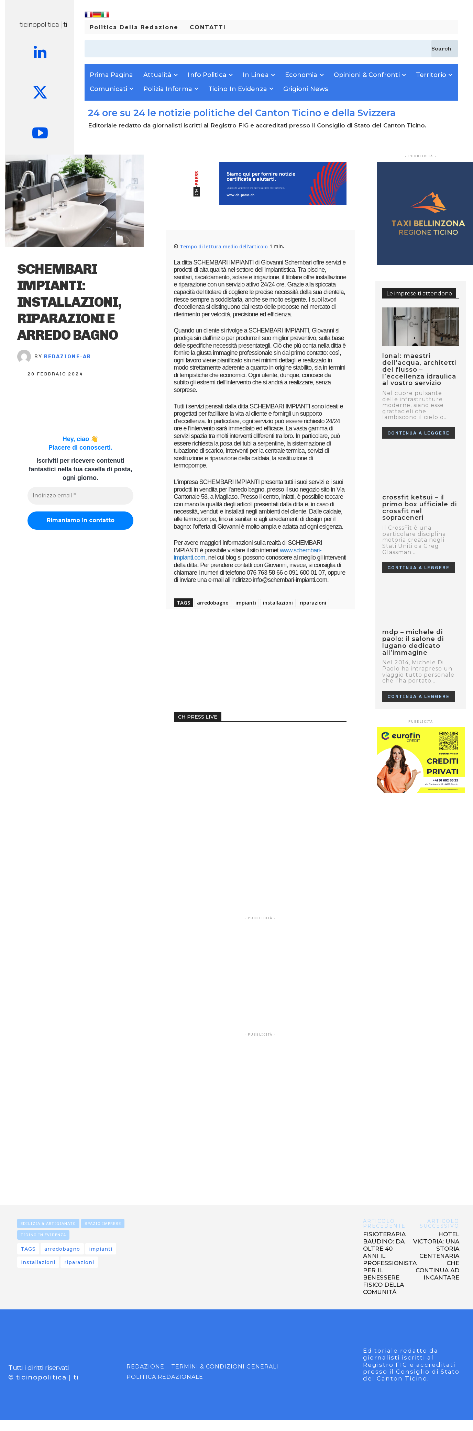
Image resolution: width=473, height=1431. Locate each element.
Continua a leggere (418, 433)
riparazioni (313, 602)
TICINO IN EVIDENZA (43, 1235)
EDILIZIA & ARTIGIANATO (48, 1223)
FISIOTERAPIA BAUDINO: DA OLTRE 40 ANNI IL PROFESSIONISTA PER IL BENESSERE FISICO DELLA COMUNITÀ (390, 1263)
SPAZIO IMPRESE (102, 1223)
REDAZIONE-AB (67, 356)
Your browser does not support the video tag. (225, 756)
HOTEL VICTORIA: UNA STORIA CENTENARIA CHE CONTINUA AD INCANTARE (436, 1256)
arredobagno (213, 602)
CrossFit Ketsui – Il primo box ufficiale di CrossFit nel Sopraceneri (419, 507)
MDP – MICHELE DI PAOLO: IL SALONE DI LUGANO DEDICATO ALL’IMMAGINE (413, 642)
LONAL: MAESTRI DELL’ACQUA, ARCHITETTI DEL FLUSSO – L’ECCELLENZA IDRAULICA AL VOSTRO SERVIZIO (419, 369)
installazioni (278, 602)
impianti (245, 602)
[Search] (444, 48)
